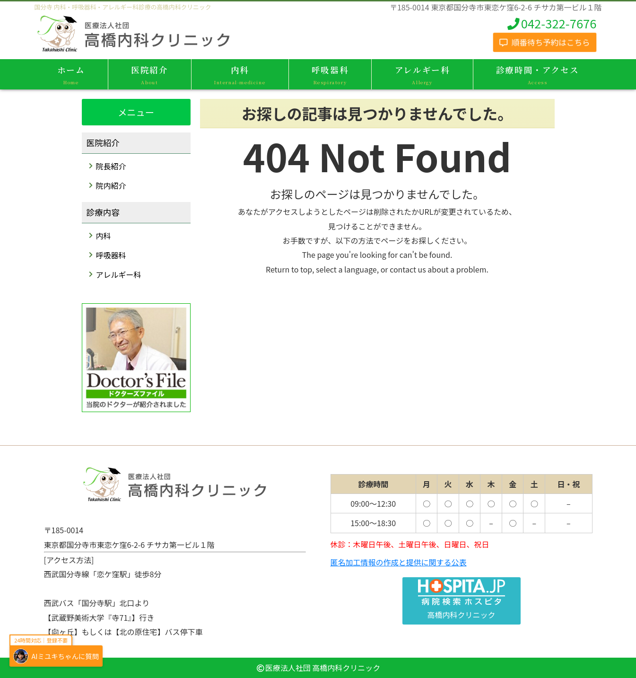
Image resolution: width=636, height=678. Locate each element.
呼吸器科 (330, 75)
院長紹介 (111, 166)
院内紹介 (111, 185)
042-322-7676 (551, 23)
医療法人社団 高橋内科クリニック (323, 667)
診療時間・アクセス (538, 75)
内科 (240, 75)
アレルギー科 (422, 75)
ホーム (71, 75)
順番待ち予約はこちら (544, 42)
